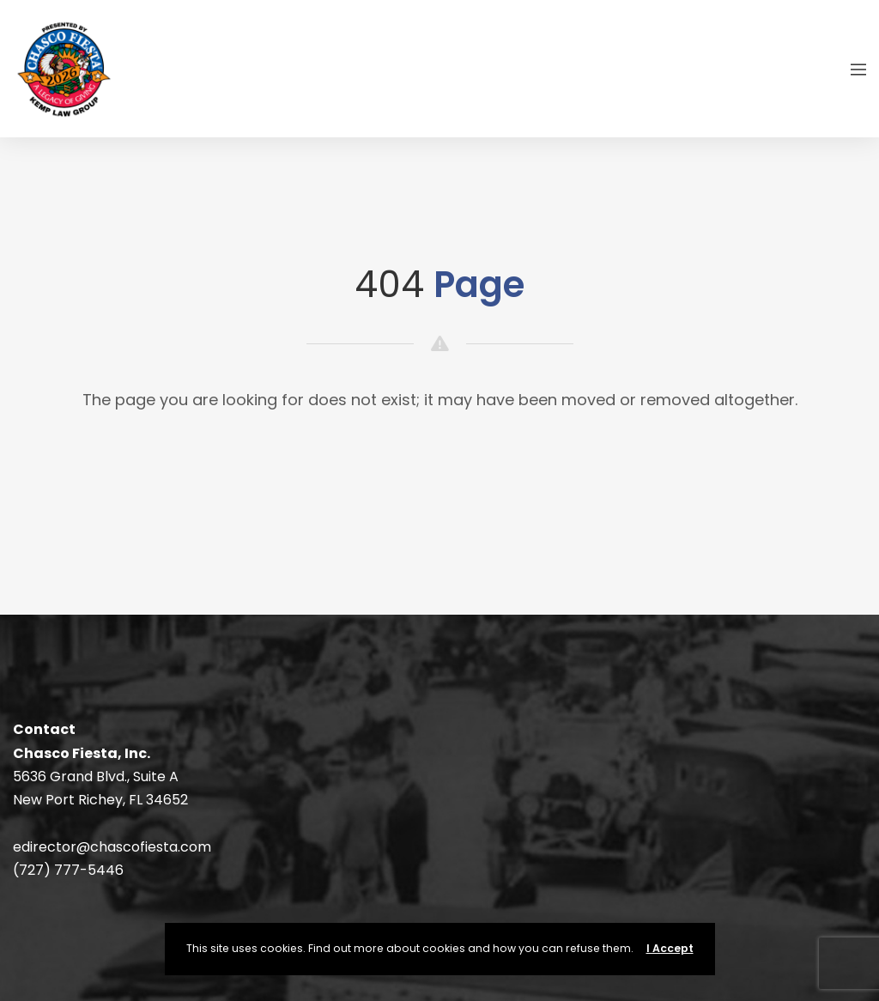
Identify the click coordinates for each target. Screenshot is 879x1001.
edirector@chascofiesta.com (112, 847)
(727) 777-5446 (68, 870)
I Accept (670, 948)
